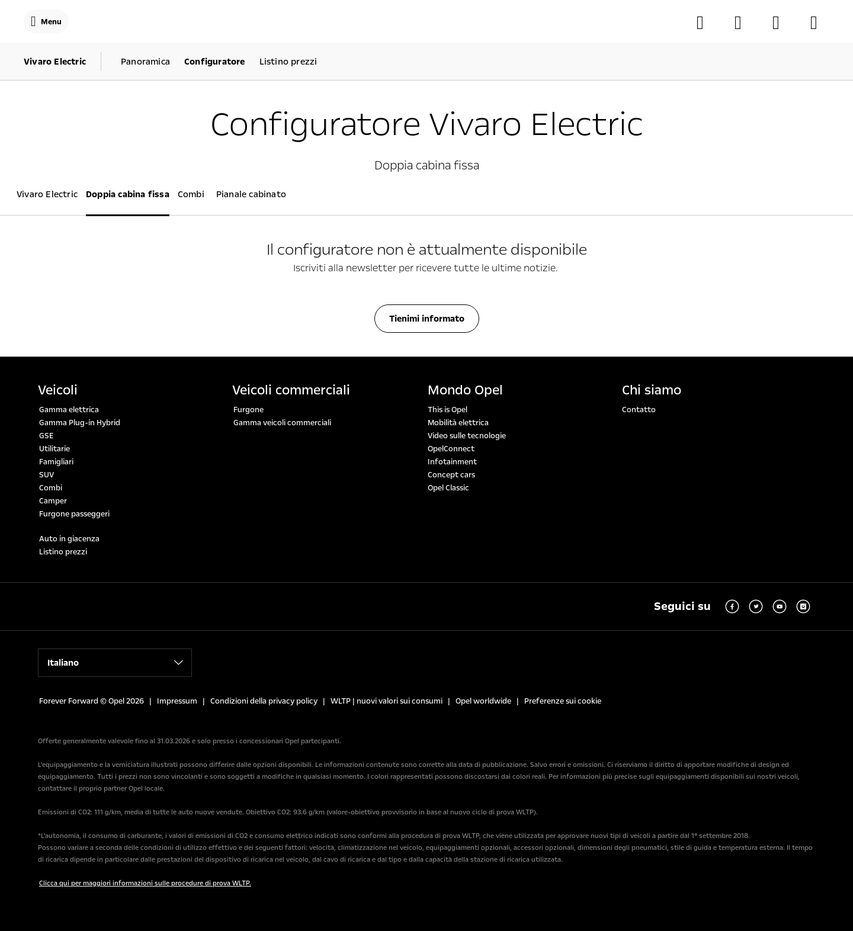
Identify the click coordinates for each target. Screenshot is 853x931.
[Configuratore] (706, 22)
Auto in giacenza (69, 539)
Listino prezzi (63, 552)
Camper (53, 501)
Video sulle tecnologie (467, 436)
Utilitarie (54, 449)
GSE (46, 436)
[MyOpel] (781, 22)
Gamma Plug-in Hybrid (79, 423)
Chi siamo (651, 390)
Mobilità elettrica (458, 423)
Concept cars (451, 475)
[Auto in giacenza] (819, 22)
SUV (46, 475)
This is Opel (447, 409)
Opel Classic (448, 488)
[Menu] (46, 21)
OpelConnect (451, 449)
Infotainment (452, 462)
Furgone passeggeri (74, 514)
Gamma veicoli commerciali (282, 423)
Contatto (639, 409)
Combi (50, 488)
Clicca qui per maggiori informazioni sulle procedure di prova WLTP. (145, 883)
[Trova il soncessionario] (744, 22)
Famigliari (56, 462)
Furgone (248, 409)
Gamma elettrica (69, 409)
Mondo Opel (465, 390)
